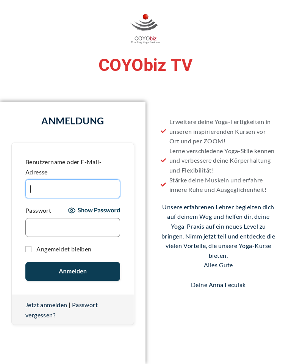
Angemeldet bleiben (58, 249)
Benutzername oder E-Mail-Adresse (63, 167)
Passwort (38, 210)
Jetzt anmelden (46, 304)
